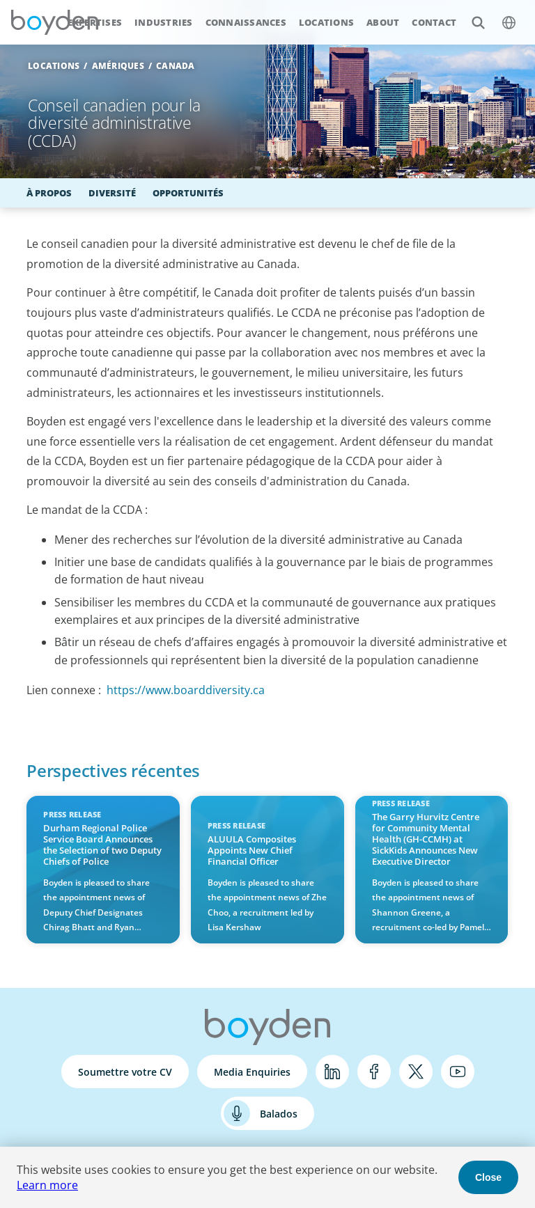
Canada (175, 66)
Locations (326, 22)
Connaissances (246, 22)
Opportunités (188, 193)
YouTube (457, 1071)
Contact (434, 22)
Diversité (112, 193)
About (382, 22)
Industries (163, 22)
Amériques (118, 66)
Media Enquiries (252, 1071)
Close (488, 1177)
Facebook (374, 1071)
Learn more (47, 1185)
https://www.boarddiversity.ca (186, 690)
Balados (278, 1113)
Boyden (54, 22)
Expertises (95, 22)
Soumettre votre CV (125, 1071)
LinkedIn (332, 1071)
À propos (49, 193)
